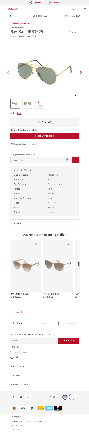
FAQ (14, 357)
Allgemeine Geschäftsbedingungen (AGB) (30, 421)
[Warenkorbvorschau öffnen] (85, 9)
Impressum (16, 417)
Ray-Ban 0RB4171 (52, 294)
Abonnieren (68, 341)
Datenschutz (18, 425)
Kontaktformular (19, 352)
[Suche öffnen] (74, 9)
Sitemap (15, 429)
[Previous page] (9, 72)
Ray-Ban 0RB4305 (20, 294)
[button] (79, 9)
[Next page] (80, 72)
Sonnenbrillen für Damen (22, 23)
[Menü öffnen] (3, 9)
